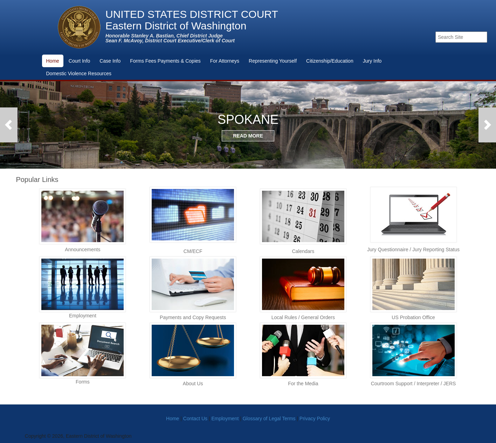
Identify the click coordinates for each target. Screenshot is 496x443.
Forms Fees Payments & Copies (165, 61)
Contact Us (195, 418)
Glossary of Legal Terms (269, 418)
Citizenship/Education (329, 61)
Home (52, 61)
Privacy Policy (314, 418)
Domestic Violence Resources (79, 73)
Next (487, 124)
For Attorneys (224, 61)
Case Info (109, 61)
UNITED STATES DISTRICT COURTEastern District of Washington (191, 20)
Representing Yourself (273, 61)
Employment (225, 418)
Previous (9, 124)
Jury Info (372, 61)
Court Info (79, 61)
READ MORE (248, 136)
